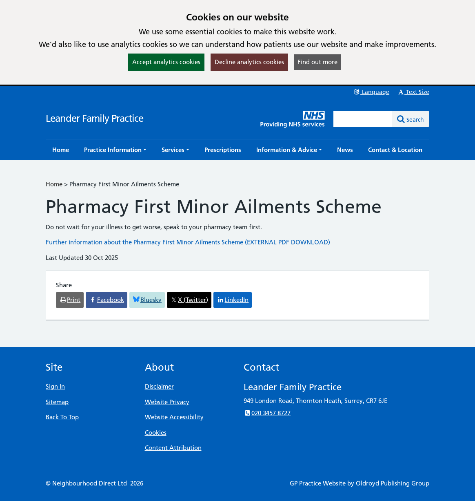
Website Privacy (167, 402)
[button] (115, 149)
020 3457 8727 (267, 413)
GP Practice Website (318, 483)
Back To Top (62, 417)
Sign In (55, 386)
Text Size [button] (413, 92)
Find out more (317, 62)
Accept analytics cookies (166, 62)
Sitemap (57, 402)
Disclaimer (159, 386)
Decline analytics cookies (249, 62)
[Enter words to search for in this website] (362, 119)
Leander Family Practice (94, 118)
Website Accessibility (174, 417)
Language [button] (371, 92)
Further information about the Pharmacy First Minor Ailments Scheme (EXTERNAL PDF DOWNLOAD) (188, 242)
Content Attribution (173, 448)
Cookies (155, 432)
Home (54, 184)
